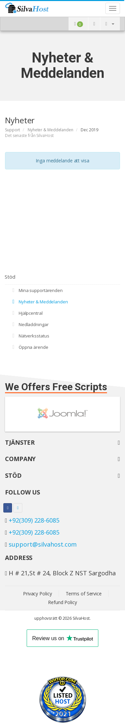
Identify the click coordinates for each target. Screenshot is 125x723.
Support (12, 130)
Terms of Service (84, 593)
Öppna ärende (29, 347)
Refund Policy (62, 602)
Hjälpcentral (26, 313)
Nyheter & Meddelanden (50, 130)
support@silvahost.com (43, 544)
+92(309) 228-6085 (34, 520)
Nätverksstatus (29, 336)
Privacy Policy (37, 593)
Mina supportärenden (36, 290)
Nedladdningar (29, 324)
